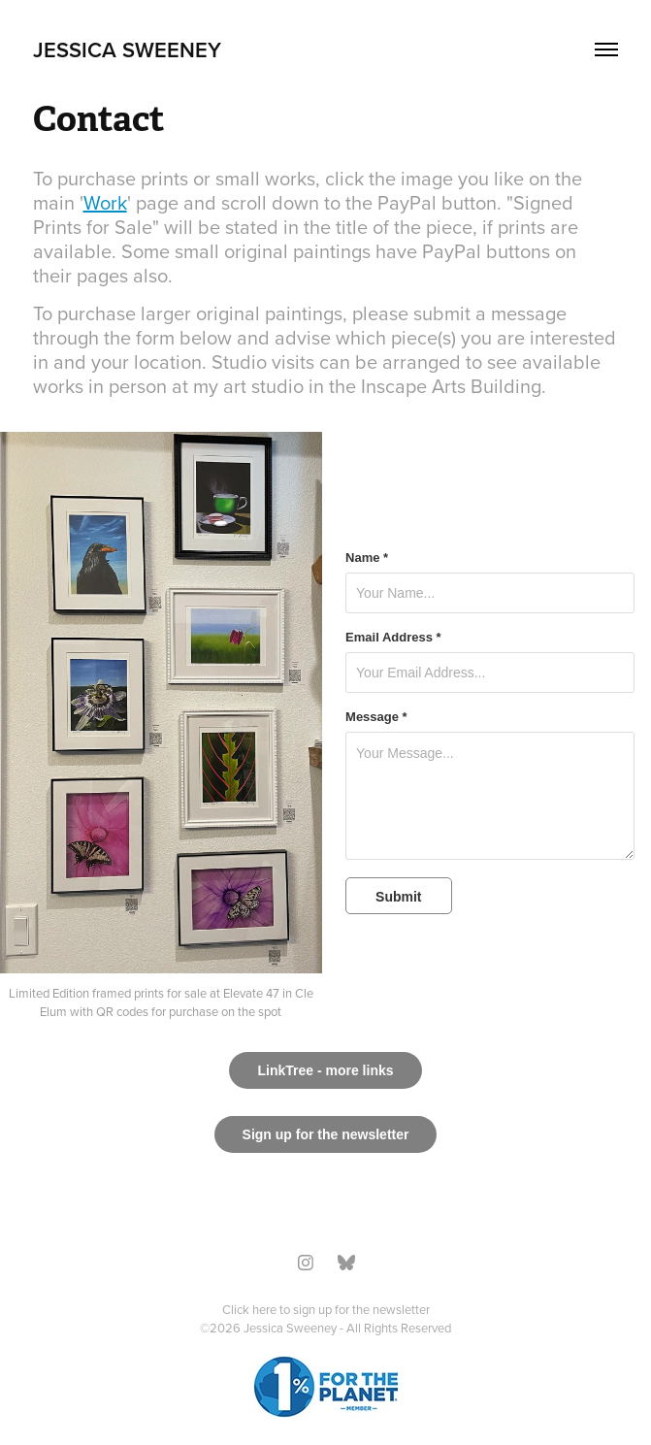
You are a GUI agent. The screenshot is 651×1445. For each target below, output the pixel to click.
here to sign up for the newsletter (341, 1309)
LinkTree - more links (325, 1070)
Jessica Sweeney (127, 49)
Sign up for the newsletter (326, 1134)
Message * (376, 717)
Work (105, 202)
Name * (366, 558)
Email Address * (393, 637)
